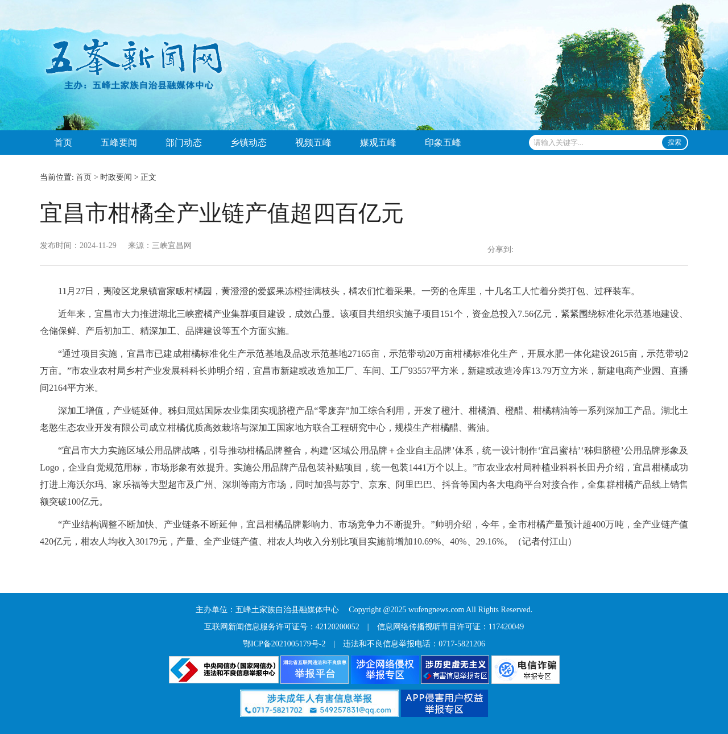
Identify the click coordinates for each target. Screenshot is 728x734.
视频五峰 (313, 142)
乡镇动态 (248, 142)
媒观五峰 (378, 142)
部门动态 (184, 142)
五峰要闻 (119, 142)
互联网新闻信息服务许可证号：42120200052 (281, 626)
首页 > (87, 177)
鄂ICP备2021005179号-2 (284, 644)
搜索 (674, 142)
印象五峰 (443, 142)
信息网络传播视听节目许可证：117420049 (450, 626)
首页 (63, 142)
